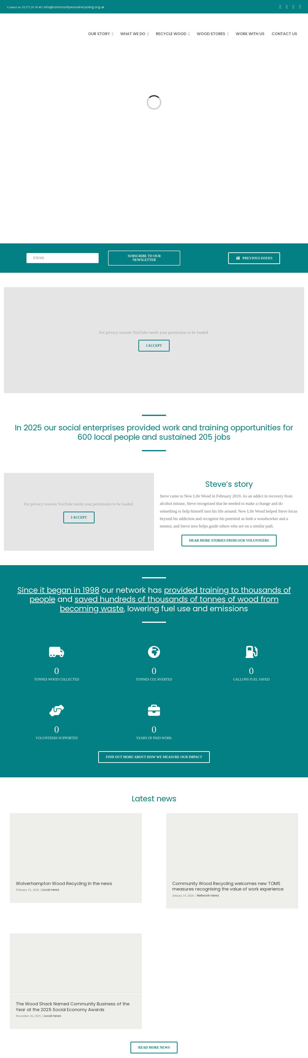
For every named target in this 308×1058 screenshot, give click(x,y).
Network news (208, 895)
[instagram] (287, 6)
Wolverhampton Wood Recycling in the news (64, 883)
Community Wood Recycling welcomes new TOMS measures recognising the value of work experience (227, 886)
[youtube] (293, 6)
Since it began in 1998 (58, 590)
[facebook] (280, 6)
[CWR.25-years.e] (25, 18)
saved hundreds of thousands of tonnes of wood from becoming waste (169, 604)
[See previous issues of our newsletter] (254, 258)
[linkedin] (300, 6)
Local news (50, 889)
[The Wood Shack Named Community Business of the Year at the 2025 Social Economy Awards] (76, 964)
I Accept (154, 345)
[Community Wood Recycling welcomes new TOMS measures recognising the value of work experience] (232, 843)
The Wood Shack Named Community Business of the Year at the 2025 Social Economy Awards (72, 1006)
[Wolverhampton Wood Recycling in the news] (76, 843)
